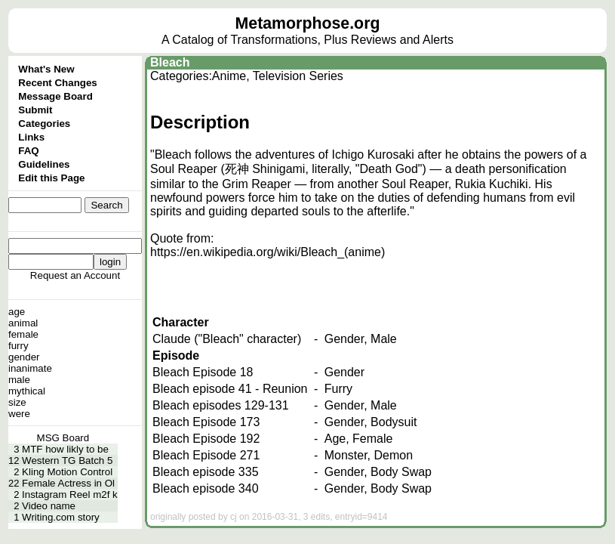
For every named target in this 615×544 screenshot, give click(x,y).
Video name (48, 506)
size (17, 402)
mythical (26, 391)
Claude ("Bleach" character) (226, 338)
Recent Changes (57, 82)
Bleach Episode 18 (202, 372)
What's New (46, 69)
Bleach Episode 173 (206, 422)
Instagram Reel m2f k (70, 494)
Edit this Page (51, 178)
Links (31, 137)
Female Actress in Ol (68, 483)
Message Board (55, 96)
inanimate (30, 368)
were (19, 413)
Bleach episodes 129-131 (220, 405)
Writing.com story (61, 517)
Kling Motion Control (67, 472)
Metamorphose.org (307, 23)
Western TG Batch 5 (67, 460)
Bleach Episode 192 (206, 438)
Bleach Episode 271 (206, 455)
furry (18, 345)
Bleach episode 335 (205, 471)
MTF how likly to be (65, 449)
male (19, 379)
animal (23, 323)
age (16, 311)
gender (24, 357)
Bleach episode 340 (205, 488)
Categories (44, 123)
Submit (35, 110)
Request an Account (75, 275)
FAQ (28, 150)
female (23, 334)
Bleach (169, 62)
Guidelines (43, 164)
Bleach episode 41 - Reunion (229, 388)
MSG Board (63, 438)
